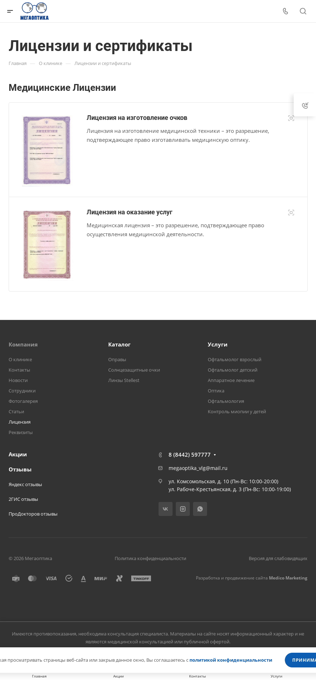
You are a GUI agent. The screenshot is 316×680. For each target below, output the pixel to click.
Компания (23, 344)
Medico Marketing (288, 578)
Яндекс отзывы (25, 484)
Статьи (16, 411)
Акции (18, 454)
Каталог (119, 344)
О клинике (20, 359)
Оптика (216, 390)
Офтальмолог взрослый (234, 359)
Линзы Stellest (123, 380)
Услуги (218, 344)
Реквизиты (21, 432)
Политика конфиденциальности (150, 558)
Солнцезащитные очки (134, 370)
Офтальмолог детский (232, 370)
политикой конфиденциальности (230, 660)
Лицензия (20, 422)
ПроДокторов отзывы (33, 514)
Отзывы (20, 469)
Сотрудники (22, 390)
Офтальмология (226, 401)
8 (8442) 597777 (190, 454)
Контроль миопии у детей (237, 411)
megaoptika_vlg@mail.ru (198, 468)
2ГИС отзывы (23, 499)
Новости (18, 380)
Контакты (19, 370)
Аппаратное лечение (231, 380)
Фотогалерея (23, 401)
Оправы (117, 359)
